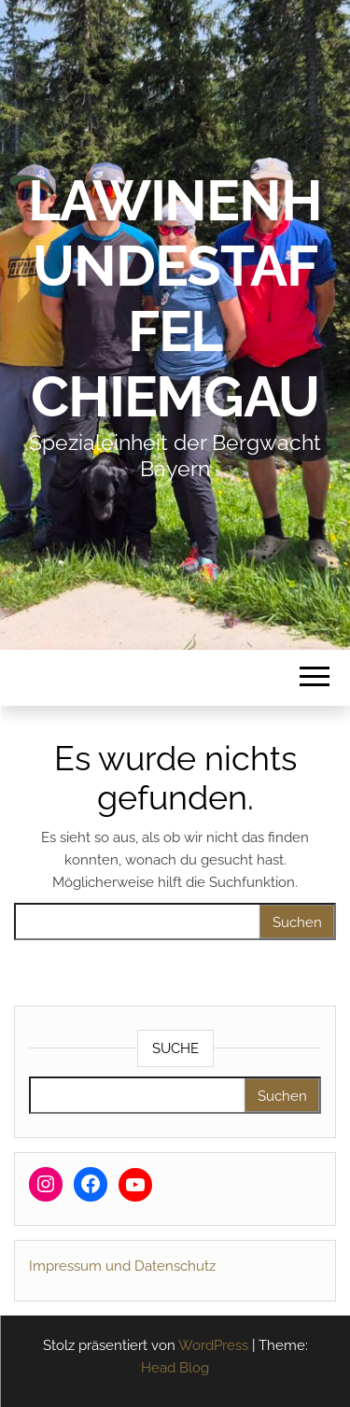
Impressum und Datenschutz (122, 1266)
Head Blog (175, 1367)
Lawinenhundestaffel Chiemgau (174, 298)
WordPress (213, 1345)
